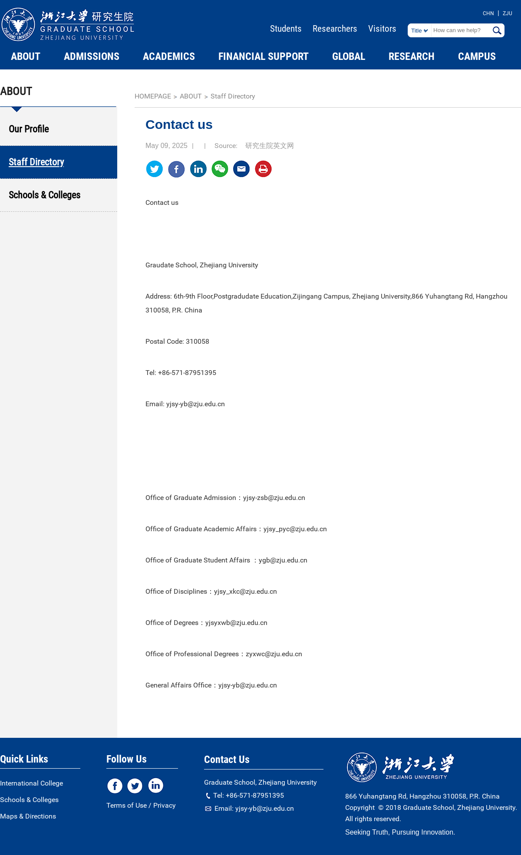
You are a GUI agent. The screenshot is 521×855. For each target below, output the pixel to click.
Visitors (382, 28)
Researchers (335, 28)
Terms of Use (126, 805)
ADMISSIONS (91, 56)
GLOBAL (348, 56)
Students (286, 28)
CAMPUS (477, 56)
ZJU (507, 13)
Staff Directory (233, 96)
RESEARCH (412, 56)
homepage (153, 96)
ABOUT (25, 56)
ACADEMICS (169, 56)
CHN (488, 13)
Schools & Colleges (29, 800)
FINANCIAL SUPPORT (263, 56)
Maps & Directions (28, 816)
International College (31, 783)
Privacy (164, 805)
